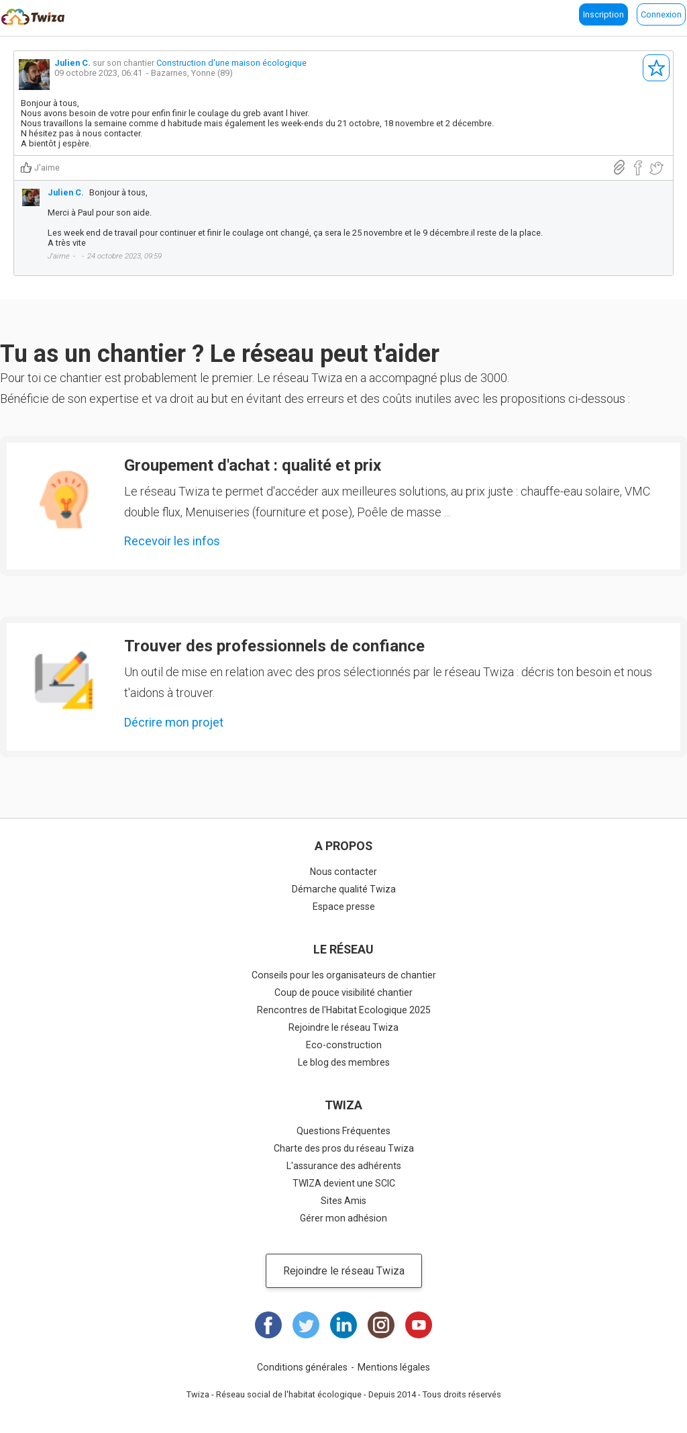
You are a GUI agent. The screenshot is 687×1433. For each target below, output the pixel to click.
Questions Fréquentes (343, 1130)
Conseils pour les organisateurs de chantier (344, 975)
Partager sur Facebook (637, 168)
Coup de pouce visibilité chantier (343, 992)
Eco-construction (344, 1044)
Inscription (603, 14)
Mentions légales (394, 1367)
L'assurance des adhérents (343, 1165)
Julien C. (72, 63)
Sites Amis (343, 1200)
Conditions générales (302, 1367)
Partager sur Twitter (656, 168)
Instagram (381, 1324)
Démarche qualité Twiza (344, 889)
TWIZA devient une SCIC (344, 1183)
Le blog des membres (344, 1062)
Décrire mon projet (173, 722)
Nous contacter (343, 871)
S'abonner (656, 67)
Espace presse (344, 906)
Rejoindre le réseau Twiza (343, 1027)
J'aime (47, 168)
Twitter (306, 1324)
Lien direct (619, 167)
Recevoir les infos (172, 541)
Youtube (418, 1324)
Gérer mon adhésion (343, 1218)
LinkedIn (343, 1324)
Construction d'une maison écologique (231, 63)
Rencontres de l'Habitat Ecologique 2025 (344, 1010)
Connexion (661, 14)
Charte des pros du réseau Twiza (344, 1148)
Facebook (268, 1324)
